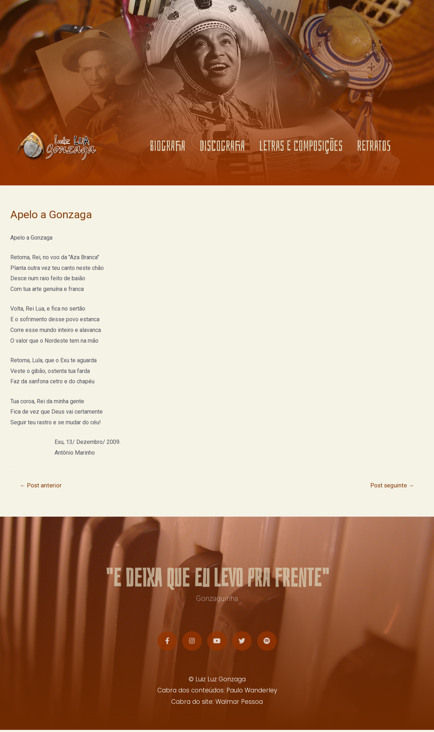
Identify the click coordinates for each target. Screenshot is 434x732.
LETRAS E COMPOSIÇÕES (301, 147)
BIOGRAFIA (167, 147)
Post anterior (41, 485)
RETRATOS (374, 147)
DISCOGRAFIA (222, 147)
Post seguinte (391, 485)
